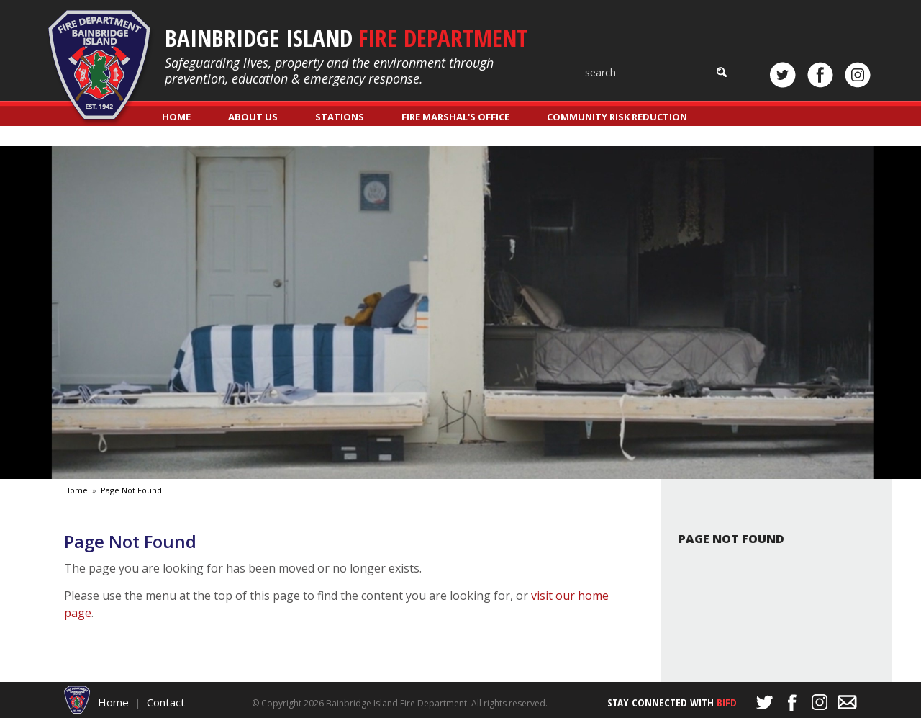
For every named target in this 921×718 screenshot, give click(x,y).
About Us (253, 116)
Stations (339, 116)
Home (176, 116)
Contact (166, 702)
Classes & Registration (222, 136)
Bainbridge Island (346, 38)
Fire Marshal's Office (455, 116)
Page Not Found (131, 490)
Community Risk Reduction (617, 116)
